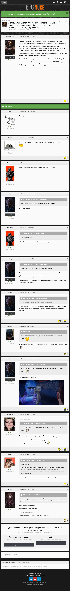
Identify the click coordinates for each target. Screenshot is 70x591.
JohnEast (10, 414)
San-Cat (10, 326)
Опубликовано (26, 36)
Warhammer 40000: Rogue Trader (45, 41)
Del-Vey (10, 194)
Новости (33, 29)
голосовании (28, 13)
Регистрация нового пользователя (18, 545)
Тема (26, 575)
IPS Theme (31, 573)
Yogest (10, 111)
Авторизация (6, 20)
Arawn (10, 138)
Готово (21, 306)
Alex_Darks (9, 163)
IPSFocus (38, 573)
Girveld (10, 489)
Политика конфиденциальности (37, 575)
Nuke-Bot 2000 (16, 29)
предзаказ (56, 61)
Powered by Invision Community (35, 584)
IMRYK (10, 454)
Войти (51, 543)
